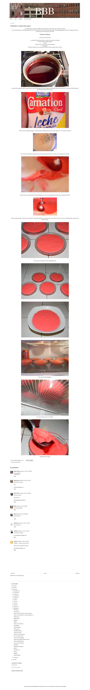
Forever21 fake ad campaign (19, 637)
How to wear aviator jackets (19, 643)
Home (11, 18)
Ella (12, 460)
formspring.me (16, 625)
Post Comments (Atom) (19, 575)
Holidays (19, 462)
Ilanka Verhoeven (17, 471)
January (15, 657)
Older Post (77, 573)
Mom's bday (16, 609)
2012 (14, 587)
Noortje (15, 513)
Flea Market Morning (17, 630)
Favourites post (16, 611)
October (15, 594)
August (15, 597)
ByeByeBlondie (14, 664)
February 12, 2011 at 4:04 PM (22, 506)
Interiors (15, 648)
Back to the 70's (16, 649)
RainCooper (16, 523)
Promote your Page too (16, 667)
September (16, 596)
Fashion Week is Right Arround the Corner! (21, 639)
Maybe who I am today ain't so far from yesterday (23, 613)
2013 (14, 585)
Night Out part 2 (17, 618)
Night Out (15, 620)
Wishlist (15, 622)
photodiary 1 (16, 644)
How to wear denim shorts (18, 635)
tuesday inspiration (17, 655)
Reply (15, 476)
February (15, 608)
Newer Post (13, 573)
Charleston (16, 531)
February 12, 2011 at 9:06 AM (26, 471)
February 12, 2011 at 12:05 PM (25, 493)
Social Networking (27, 18)
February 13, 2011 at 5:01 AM (23, 541)
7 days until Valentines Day (19, 641)
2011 (14, 589)
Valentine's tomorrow (17, 632)
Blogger (64, 686)
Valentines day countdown (18, 646)
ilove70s (15, 651)
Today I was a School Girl (18, 623)
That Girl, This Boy (17, 627)
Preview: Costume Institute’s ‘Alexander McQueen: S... (24, 615)
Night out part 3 (16, 616)
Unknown (16, 541)
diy (14, 462)
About (15, 18)
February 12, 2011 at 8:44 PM (22, 513)
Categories (20, 18)
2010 (14, 659)
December (16, 590)
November (16, 592)
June (15, 601)
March (15, 606)
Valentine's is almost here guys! (19, 634)
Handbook (15, 653)
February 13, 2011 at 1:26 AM (24, 523)
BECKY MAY (16, 493)
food (16, 462)
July (15, 599)
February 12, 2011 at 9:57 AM (25, 480)
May (15, 603)
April (15, 604)
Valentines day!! (17, 629)
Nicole (15, 506)
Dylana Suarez (16, 480)
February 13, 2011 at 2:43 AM (23, 531)
